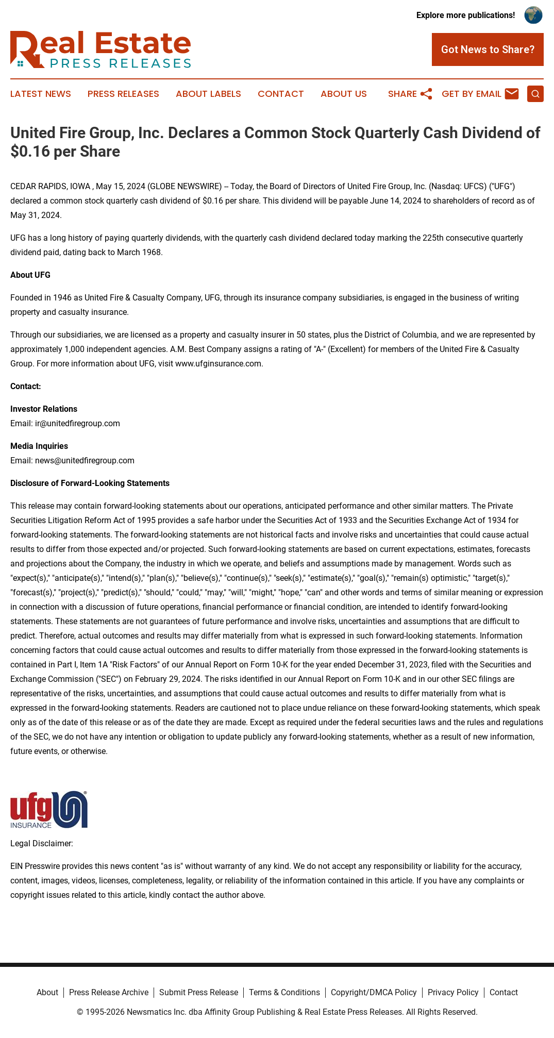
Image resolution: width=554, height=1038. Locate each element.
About (47, 992)
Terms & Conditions (284, 992)
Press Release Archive (108, 992)
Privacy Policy (453, 992)
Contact (281, 93)
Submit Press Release (198, 992)
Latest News (40, 93)
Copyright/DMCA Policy (374, 992)
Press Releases (123, 93)
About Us (344, 93)
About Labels (208, 93)
